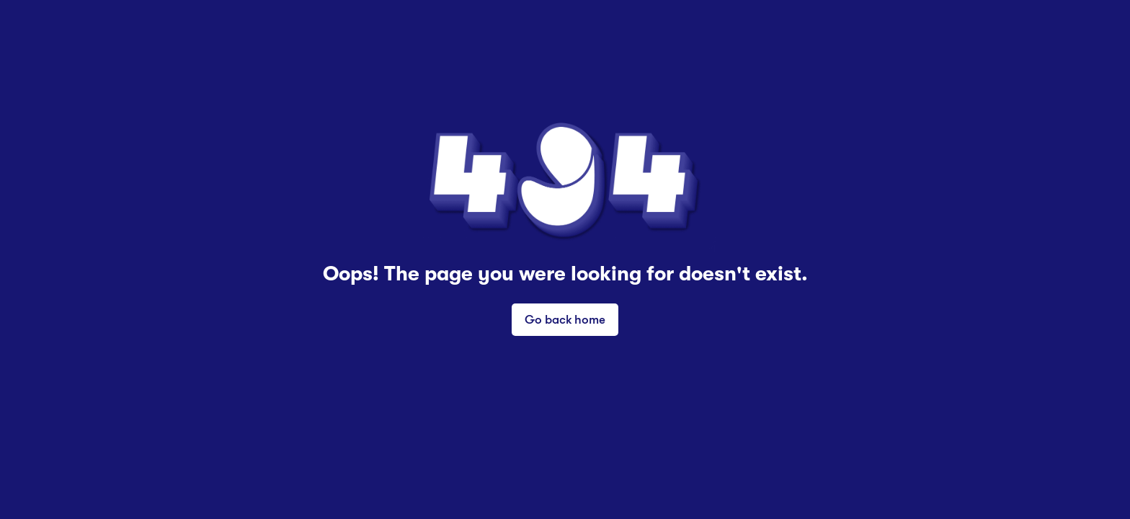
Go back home (565, 319)
